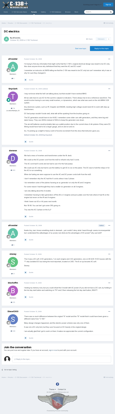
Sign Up (108, 4)
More (76, 12)
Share (89, 39)
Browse (68, 12)
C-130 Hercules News (19, 12)
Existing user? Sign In (92, 5)
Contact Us (62, 389)
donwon (13, 150)
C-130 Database (55, 12)
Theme (52, 389)
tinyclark (13, 88)
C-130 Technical (32, 40)
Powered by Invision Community (57, 411)
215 (13, 302)
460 (13, 170)
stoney (13, 254)
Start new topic (80, 48)
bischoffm (13, 283)
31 (13, 274)
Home (6, 12)
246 (13, 331)
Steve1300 (13, 311)
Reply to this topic (102, 48)
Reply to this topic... (22, 359)
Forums (34, 13)
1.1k (13, 108)
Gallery (43, 12)
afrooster (16, 38)
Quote (31, 80)
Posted (33, 59)
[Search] (96, 12)
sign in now (53, 350)
